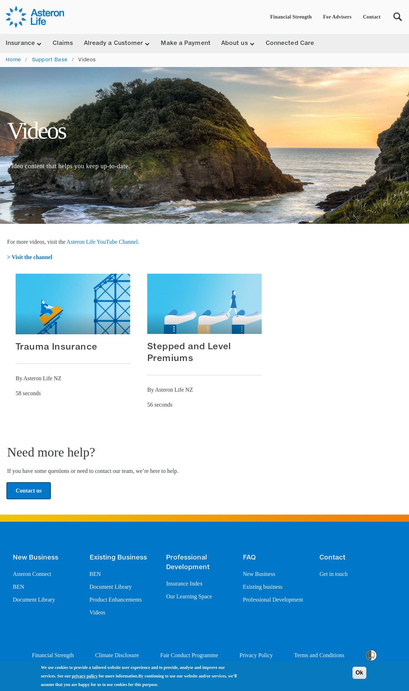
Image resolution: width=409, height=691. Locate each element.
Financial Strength (291, 17)
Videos (97, 612)
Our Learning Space (189, 596)
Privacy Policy (256, 655)
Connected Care (290, 43)
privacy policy (84, 676)
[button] (72, 336)
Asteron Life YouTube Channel (102, 242)
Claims (63, 43)
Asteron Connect (32, 574)
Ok (359, 673)
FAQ (249, 558)
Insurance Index (184, 584)
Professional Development (187, 563)
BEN (18, 587)
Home (13, 59)
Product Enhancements (116, 600)
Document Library (34, 600)
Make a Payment (185, 43)
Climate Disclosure (117, 655)
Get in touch (333, 574)
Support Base (50, 59)
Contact (372, 17)
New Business (35, 558)
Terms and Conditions (319, 655)
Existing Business (118, 558)
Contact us (29, 491)
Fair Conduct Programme (189, 655)
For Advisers (337, 17)
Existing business (263, 587)
